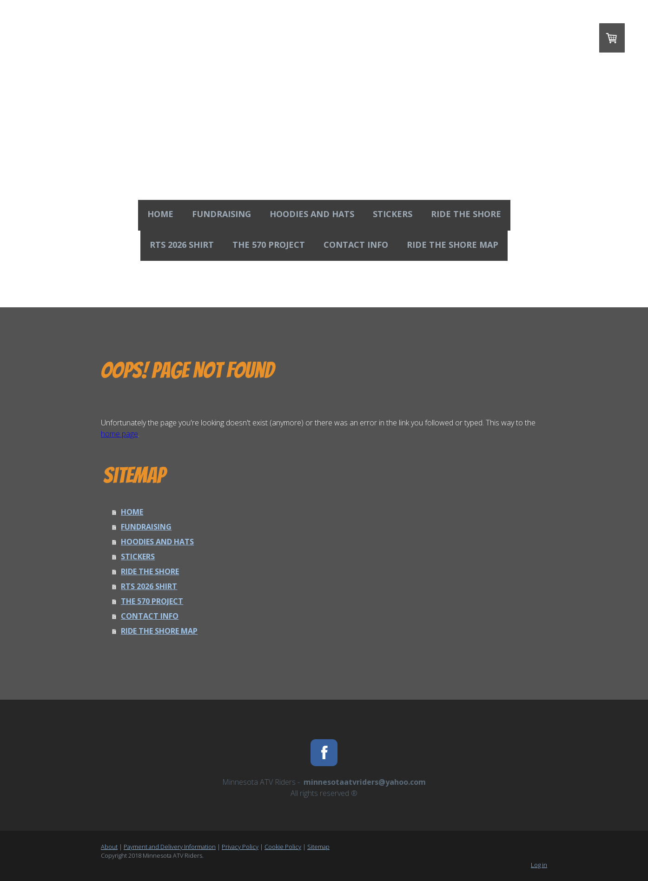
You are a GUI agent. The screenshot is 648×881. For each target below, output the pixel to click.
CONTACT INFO (356, 244)
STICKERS (392, 213)
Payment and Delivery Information (170, 846)
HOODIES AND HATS (312, 213)
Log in (539, 865)
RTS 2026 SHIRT (182, 244)
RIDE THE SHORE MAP (452, 244)
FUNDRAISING (221, 213)
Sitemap (318, 846)
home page (119, 434)
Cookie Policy (282, 846)
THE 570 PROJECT (268, 244)
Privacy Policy (240, 846)
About (109, 846)
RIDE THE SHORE (466, 213)
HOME (160, 213)
